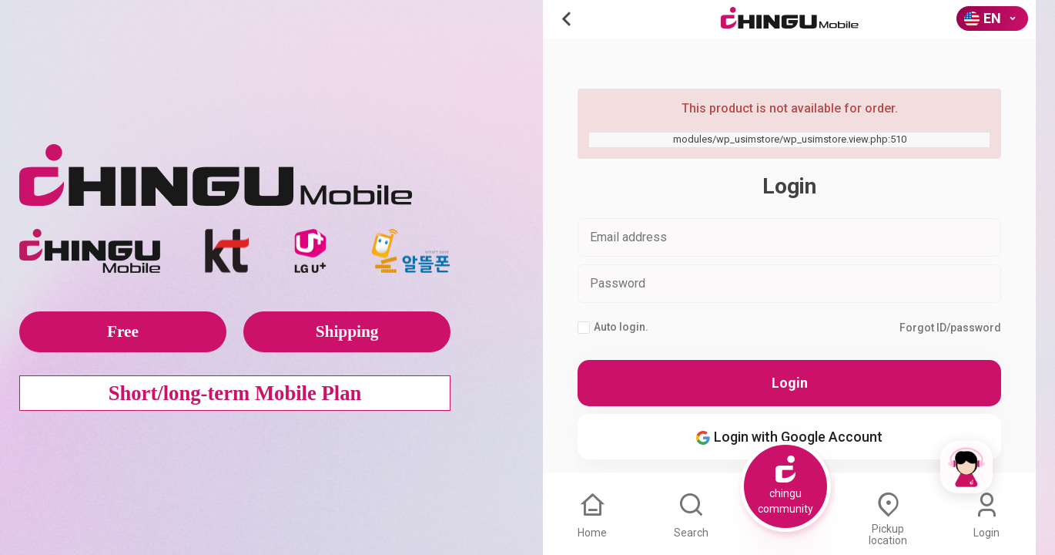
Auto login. (613, 327)
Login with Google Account (789, 437)
